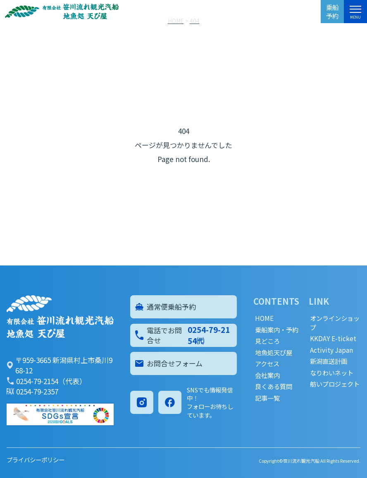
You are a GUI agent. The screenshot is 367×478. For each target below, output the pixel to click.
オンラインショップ (335, 322)
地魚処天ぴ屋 (273, 352)
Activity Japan (331, 350)
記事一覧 (267, 398)
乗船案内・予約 (276, 329)
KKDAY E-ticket (333, 338)
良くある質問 (273, 386)
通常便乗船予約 (165, 306)
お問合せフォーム (169, 363)
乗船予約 (332, 11)
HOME (264, 318)
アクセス (267, 363)
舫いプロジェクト (335, 384)
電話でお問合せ (183, 335)
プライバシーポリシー (35, 459)
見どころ (267, 341)
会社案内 (267, 375)
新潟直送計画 (328, 361)
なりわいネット (331, 372)
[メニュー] (355, 10)
